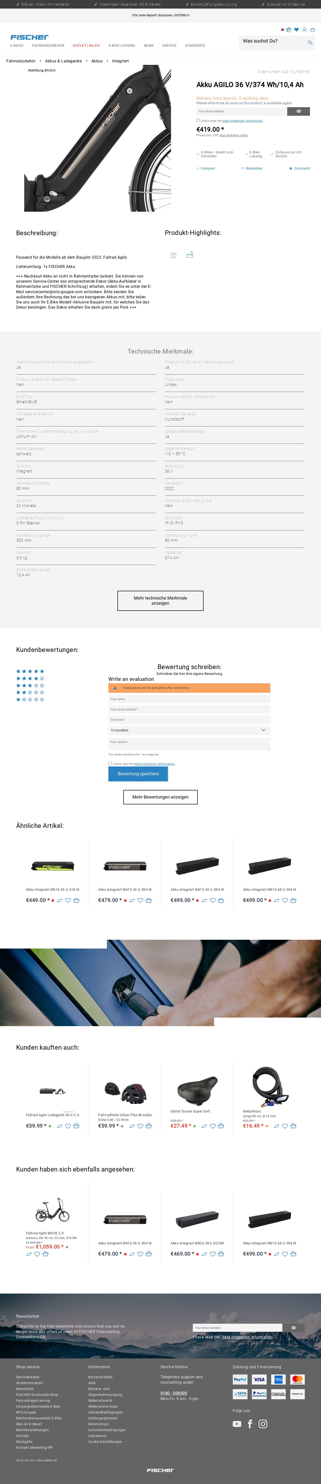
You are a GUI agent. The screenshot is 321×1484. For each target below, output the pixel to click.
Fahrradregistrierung (33, 1401)
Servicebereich (28, 1377)
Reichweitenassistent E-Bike (39, 1418)
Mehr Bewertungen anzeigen (160, 797)
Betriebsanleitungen (32, 1430)
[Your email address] (189, 709)
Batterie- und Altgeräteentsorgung (105, 1392)
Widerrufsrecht (100, 1401)
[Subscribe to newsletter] (293, 1328)
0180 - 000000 (173, 1393)
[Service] (169, 46)
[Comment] (189, 730)
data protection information (243, 121)
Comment (299, 168)
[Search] (310, 42)
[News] (148, 46)
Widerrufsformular (103, 1406)
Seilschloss (259, 1113)
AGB (92, 1383)
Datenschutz (98, 1424)
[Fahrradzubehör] (48, 46)
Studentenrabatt (29, 1383)
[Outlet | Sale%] (86, 46)
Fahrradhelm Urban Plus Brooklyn (125, 1117)
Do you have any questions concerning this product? (173, 255)
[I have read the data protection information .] (198, 120)
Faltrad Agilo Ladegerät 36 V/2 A (53, 1115)
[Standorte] (195, 46)
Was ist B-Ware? (29, 1424)
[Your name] (189, 699)
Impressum (97, 1436)
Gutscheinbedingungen (107, 1430)
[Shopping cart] (312, 29)
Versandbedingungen (105, 1412)
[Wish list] (296, 29)
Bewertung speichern (138, 773)
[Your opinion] (189, 744)
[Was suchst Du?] (273, 40)
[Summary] (189, 720)
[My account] (304, 29)
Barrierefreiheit (100, 1377)
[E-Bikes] (17, 46)
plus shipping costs (233, 135)
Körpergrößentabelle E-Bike (38, 1406)
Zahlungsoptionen (103, 1418)
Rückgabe (24, 1442)
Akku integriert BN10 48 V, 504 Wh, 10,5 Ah (270, 890)
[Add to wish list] (68, 901)
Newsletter (25, 1389)
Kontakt (22, 1436)
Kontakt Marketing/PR (34, 1447)
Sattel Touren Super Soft (190, 1111)
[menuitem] (17, 46)
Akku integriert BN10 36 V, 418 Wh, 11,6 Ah (53, 890)
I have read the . (232, 121)
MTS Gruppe (26, 1412)
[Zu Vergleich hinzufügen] (60, 901)
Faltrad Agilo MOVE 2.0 (51, 1235)
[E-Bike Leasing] (121, 46)
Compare (205, 168)
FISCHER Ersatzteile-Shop (37, 1395)
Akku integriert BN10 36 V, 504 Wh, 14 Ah (125, 890)
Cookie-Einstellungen (105, 1442)
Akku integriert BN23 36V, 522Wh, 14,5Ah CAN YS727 (197, 1243)
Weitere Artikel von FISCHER (190, 254)
